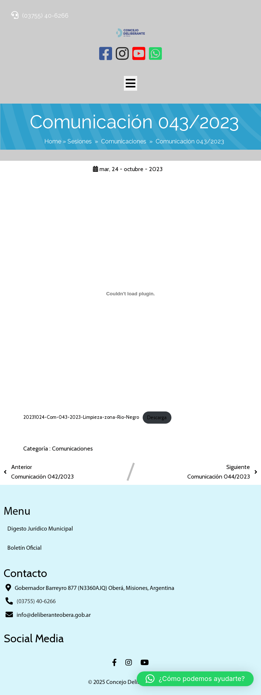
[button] (195, 678)
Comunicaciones (123, 141)
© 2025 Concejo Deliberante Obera (130, 682)
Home (52, 141)
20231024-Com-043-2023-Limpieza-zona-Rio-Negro (81, 417)
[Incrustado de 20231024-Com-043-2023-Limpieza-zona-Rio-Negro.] (130, 293)
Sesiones (79, 141)
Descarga (157, 417)
